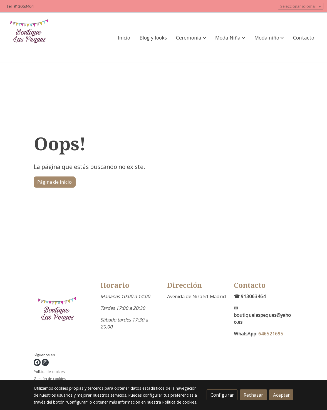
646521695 (270, 333)
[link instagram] (45, 362)
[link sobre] (63, 316)
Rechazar (253, 395)
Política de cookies (49, 371)
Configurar (222, 395)
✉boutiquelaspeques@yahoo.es (262, 315)
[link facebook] (37, 362)
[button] (191, 37)
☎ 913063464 (250, 296)
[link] (31, 38)
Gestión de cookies (50, 378)
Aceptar (281, 395)
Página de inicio (54, 182)
